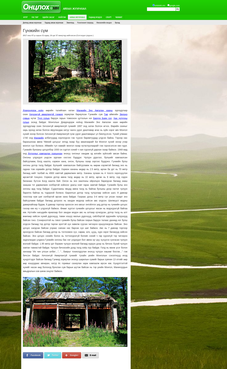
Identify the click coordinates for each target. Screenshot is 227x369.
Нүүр (25, 17)
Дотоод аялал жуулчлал (32, 22)
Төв (106, 114)
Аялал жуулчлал (77, 17)
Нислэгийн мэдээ (104, 22)
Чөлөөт (118, 17)
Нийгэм (62, 17)
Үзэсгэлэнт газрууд (85, 22)
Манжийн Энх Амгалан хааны (95, 110)
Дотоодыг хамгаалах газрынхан (45, 153)
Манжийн (39, 138)
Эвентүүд (70, 22)
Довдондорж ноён (33, 110)
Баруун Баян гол (102, 118)
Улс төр (35, 17)
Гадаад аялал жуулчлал (54, 22)
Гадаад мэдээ (95, 17)
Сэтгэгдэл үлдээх (84, 35)
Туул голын (43, 118)
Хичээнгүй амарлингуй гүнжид (46, 114)
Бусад (117, 22)
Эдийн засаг (48, 17)
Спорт (108, 17)
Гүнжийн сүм (95, 114)
